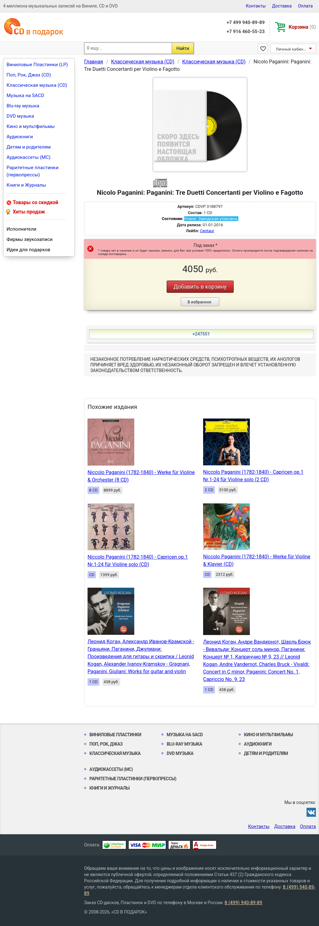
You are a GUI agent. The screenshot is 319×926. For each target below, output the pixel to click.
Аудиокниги (20, 137)
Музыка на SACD (25, 95)
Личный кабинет (291, 49)
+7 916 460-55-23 (245, 31)
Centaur (207, 230)
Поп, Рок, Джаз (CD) (29, 75)
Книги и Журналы (26, 185)
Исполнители (21, 229)
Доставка (282, 5)
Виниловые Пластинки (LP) (37, 64)
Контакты (256, 5)
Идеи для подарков (28, 249)
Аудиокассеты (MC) (28, 157)
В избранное (199, 302)
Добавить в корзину (200, 286)
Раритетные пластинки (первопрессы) (33, 171)
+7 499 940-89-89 (245, 22)
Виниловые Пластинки (115, 734)
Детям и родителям (29, 147)
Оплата (305, 5)
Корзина (302, 27)
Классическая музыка (114, 753)
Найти (182, 48)
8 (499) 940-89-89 (243, 902)
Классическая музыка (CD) (37, 85)
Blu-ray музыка (23, 106)
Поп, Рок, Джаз (106, 744)
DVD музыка (20, 116)
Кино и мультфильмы (31, 126)
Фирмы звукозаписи (30, 239)
